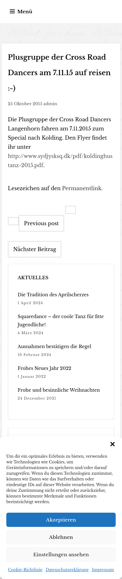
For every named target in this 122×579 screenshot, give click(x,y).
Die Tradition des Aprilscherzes (53, 295)
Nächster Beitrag (34, 249)
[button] (112, 444)
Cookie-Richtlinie (25, 569)
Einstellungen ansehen (61, 555)
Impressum (103, 569)
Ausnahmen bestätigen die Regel (54, 346)
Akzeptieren (61, 520)
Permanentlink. (82, 188)
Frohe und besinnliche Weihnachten (59, 390)
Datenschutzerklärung (67, 569)
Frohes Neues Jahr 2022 (44, 368)
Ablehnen (61, 537)
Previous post (41, 223)
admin (50, 103)
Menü (24, 12)
